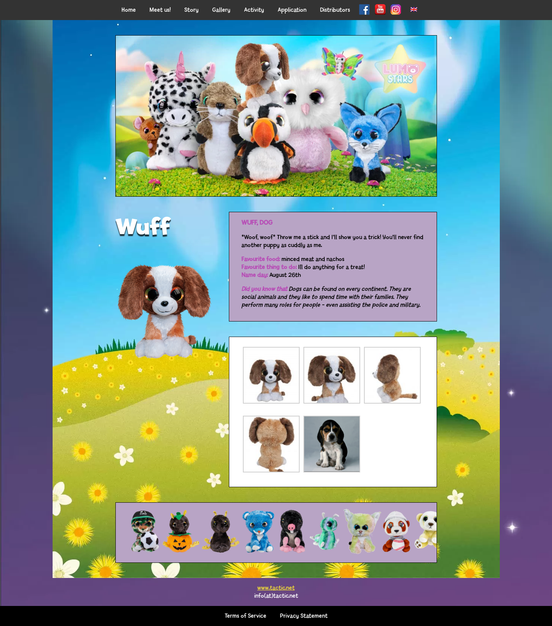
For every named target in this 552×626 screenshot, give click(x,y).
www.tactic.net (276, 588)
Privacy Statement (304, 616)
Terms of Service (245, 616)
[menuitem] (413, 10)
